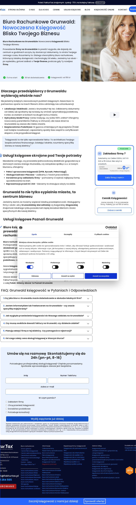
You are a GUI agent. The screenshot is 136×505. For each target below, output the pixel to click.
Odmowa (35, 276)
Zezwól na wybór (68, 276)
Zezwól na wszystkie (101, 276)
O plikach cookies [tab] (101, 234)
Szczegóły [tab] (68, 234)
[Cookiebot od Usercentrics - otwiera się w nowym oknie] (107, 227)
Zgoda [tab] (34, 234)
